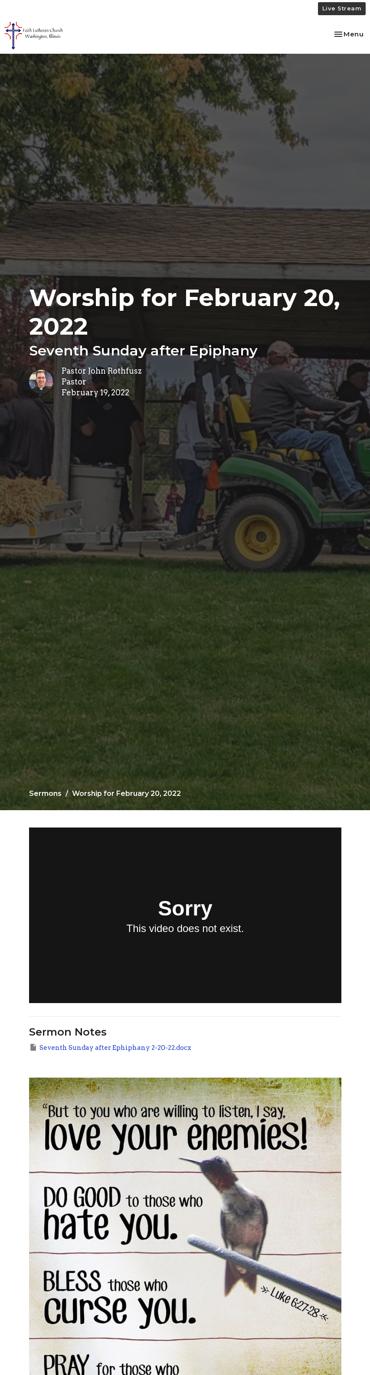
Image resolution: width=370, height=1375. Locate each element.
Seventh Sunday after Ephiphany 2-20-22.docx (110, 1047)
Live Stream (342, 8)
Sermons (45, 793)
